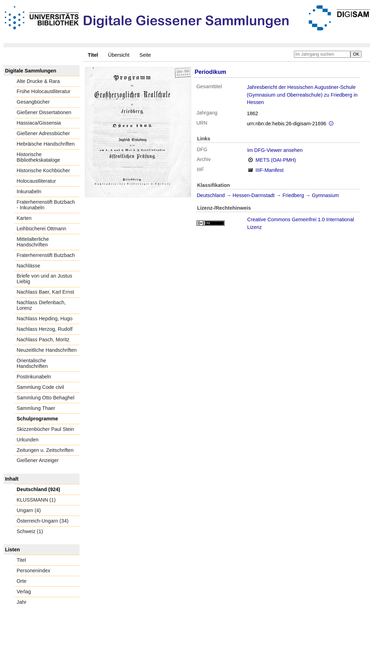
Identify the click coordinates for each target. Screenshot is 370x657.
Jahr (22, 602)
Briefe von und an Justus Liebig (44, 278)
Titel (21, 560)
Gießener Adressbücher (43, 133)
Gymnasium (325, 195)
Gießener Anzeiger (38, 460)
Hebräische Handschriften (46, 144)
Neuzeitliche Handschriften (47, 350)
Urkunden (28, 439)
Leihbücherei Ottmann (42, 228)
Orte (22, 581)
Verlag (24, 591)
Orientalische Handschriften (32, 363)
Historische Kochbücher (43, 170)
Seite (145, 55)
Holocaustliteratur (36, 181)
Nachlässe (28, 265)
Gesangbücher (33, 102)
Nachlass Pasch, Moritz (43, 339)
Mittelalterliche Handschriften (33, 241)
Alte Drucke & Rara (38, 81)
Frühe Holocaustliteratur (44, 91)
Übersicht (119, 55)
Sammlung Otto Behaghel (46, 397)
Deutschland (211, 195)
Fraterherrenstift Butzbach (46, 255)
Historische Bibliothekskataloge (38, 157)
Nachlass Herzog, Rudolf (45, 329)
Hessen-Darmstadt (254, 195)
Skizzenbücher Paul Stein (45, 429)
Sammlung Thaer (36, 408)
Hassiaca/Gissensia (39, 123)
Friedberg (293, 195)
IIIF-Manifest (269, 170)
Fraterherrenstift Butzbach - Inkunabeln (46, 204)
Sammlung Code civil (40, 387)
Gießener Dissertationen (44, 112)
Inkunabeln (29, 191)
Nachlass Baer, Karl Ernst (45, 292)
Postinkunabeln (34, 376)
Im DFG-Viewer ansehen (275, 150)
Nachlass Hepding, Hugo (45, 318)
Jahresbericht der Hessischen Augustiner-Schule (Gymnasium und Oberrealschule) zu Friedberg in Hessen (302, 94)
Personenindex (33, 570)
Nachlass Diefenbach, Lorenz (41, 305)
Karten (24, 218)
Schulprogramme (37, 418)
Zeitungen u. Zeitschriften (45, 450)
